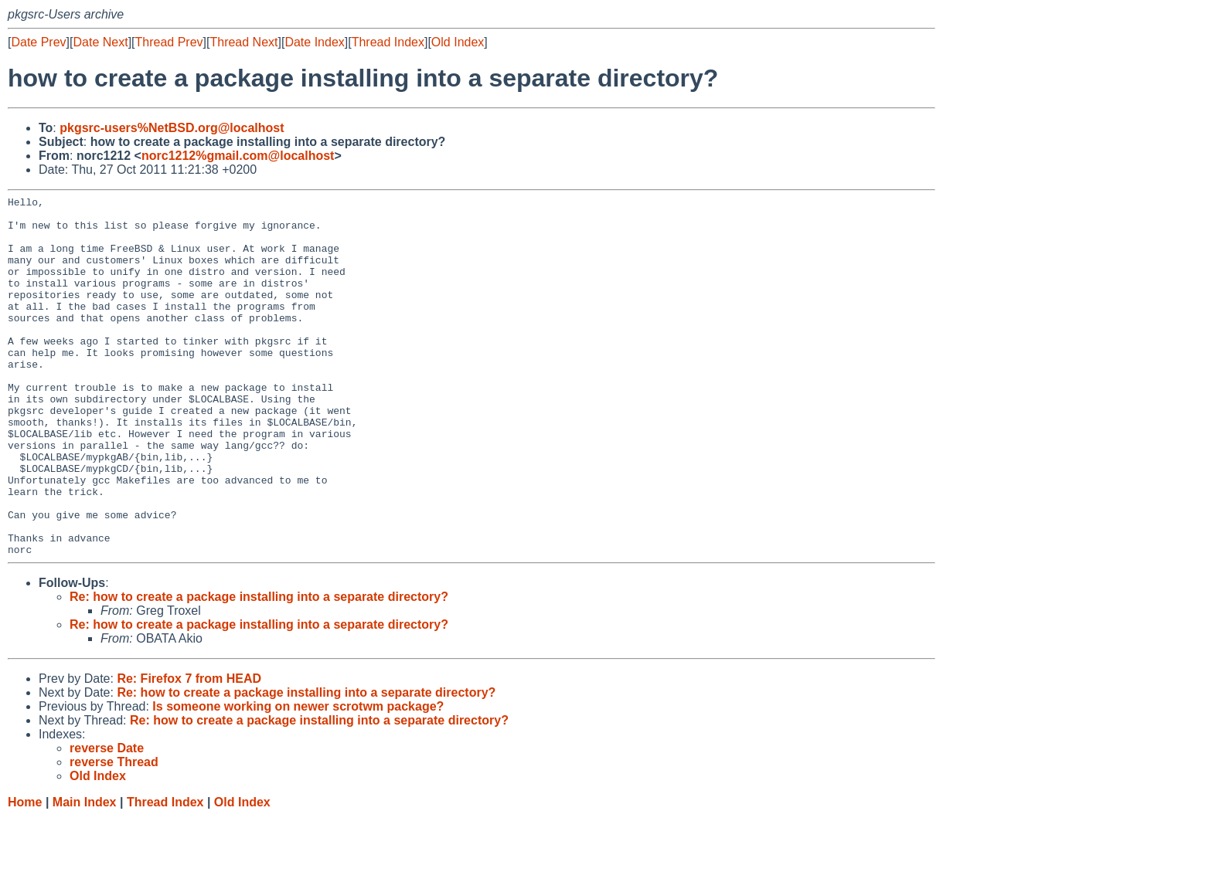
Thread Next (243, 42)
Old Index (457, 42)
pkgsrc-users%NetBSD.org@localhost (172, 127)
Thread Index (388, 42)
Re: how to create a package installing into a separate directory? (259, 668)
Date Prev (38, 42)
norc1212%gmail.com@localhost (237, 155)
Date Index (314, 42)
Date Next (100, 42)
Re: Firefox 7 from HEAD (189, 750)
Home (25, 874)
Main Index (85, 874)
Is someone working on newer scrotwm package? (298, 778)
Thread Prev (169, 42)
